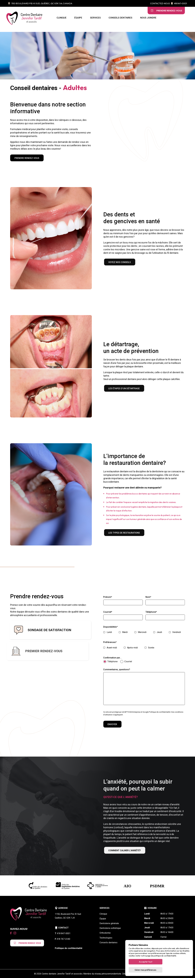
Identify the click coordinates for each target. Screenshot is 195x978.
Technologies (106, 937)
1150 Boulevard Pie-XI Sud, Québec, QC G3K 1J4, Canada (40, 3)
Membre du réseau (102, 973)
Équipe (78, 17)
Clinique (61, 17)
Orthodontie (105, 933)
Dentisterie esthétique (110, 928)
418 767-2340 (62, 939)
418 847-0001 (179, 3)
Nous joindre (148, 17)
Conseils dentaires (120, 17)
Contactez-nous (160, 3)
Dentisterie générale (109, 923)
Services (95, 17)
